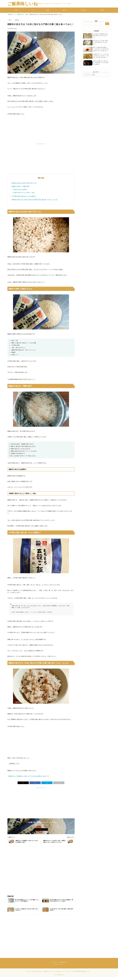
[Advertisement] (23, 158)
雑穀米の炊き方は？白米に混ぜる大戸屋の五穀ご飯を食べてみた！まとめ (34, 199)
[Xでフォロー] (41, 829)
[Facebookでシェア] (35, 782)
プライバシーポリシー (59, 964)
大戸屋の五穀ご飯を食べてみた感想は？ (24, 196)
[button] (58, 782)
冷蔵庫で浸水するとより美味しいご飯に (24, 192)
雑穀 (10, 20)
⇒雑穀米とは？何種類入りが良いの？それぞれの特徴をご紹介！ (28, 776)
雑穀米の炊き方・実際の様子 (21, 186)
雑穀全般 (17, 20)
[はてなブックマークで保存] (47, 782)
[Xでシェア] (23, 782)
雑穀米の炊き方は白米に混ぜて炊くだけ (24, 183)
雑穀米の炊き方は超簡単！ (20, 189)
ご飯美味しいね (22, 4)
